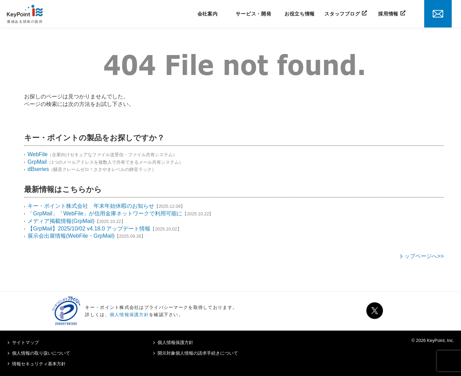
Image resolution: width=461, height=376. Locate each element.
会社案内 (207, 14)
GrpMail (37, 162)
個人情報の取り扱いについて (41, 353)
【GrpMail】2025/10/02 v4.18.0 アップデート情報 (89, 229)
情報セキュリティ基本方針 (39, 363)
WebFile (37, 154)
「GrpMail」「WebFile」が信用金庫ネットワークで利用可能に (105, 213)
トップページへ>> (421, 256)
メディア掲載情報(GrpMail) (61, 221)
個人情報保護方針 (129, 314)
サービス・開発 (253, 14)
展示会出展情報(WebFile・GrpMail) (71, 236)
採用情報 (388, 14)
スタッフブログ (342, 14)
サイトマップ (25, 342)
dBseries (38, 169)
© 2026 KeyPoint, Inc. (432, 340)
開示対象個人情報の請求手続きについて (198, 353)
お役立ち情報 (300, 14)
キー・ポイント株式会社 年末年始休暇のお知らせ (91, 206)
